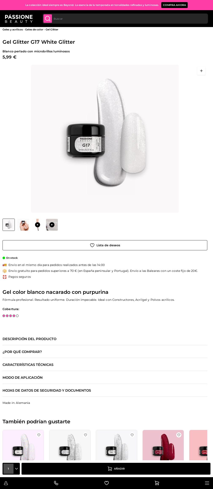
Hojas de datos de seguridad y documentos (47, 390)
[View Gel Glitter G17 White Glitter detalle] (23, 225)
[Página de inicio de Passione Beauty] (19, 18)
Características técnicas (28, 364)
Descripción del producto (29, 339)
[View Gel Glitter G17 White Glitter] (9, 225)
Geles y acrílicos (13, 29)
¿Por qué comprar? (22, 352)
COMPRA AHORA (174, 5)
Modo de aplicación (23, 377)
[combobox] (125, 19)
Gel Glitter (52, 29)
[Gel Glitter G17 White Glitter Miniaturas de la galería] (30, 225)
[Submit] (48, 19)
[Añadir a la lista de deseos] (105, 245)
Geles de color (34, 29)
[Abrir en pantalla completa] (201, 71)
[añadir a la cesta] (116, 469)
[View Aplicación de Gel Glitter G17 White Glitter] (37, 225)
